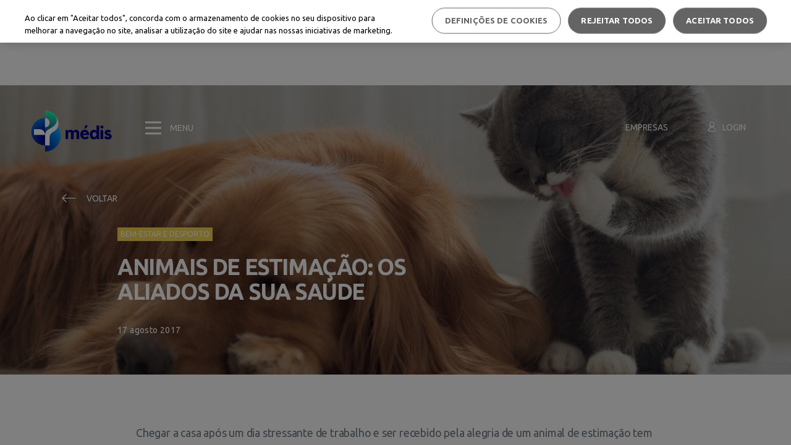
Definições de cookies (496, 20)
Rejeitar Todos (617, 20)
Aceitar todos (720, 20)
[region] (395, 21)
